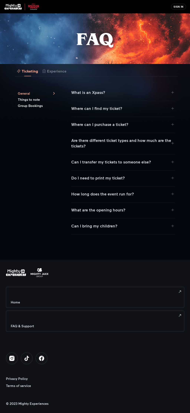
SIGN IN (178, 6)
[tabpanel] (96, 173)
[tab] (27, 70)
